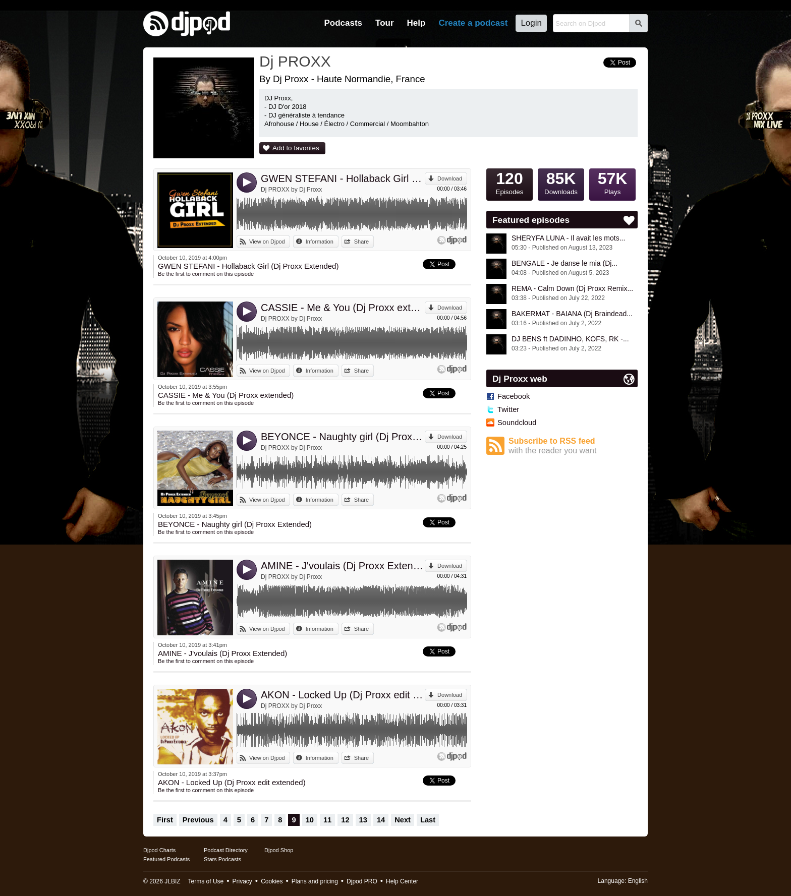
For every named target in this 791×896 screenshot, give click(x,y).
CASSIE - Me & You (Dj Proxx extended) (343, 307)
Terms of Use (206, 881)
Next (402, 820)
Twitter (508, 409)
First (165, 820)
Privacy (242, 881)
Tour (384, 23)
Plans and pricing (315, 881)
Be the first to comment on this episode (206, 274)
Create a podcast (472, 23)
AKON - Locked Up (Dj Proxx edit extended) (343, 694)
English (638, 880)
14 (381, 820)
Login (531, 23)
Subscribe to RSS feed (573, 446)
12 (345, 820)
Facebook (513, 396)
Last (427, 820)
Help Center (402, 881)
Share (361, 241)
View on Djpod (267, 241)
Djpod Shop (279, 850)
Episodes (509, 182)
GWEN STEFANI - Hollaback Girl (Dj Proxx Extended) (343, 178)
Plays (612, 182)
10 (310, 820)
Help (416, 23)
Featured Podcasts (166, 859)
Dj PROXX (295, 61)
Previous (198, 820)
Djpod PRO (362, 881)
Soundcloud (516, 423)
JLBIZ (172, 881)
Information (319, 241)
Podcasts (343, 23)
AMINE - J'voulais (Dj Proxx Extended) (343, 565)
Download (449, 178)
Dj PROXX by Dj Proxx (291, 189)
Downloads (561, 182)
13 (363, 820)
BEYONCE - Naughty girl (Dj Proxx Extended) (343, 436)
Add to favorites (295, 148)
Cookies (271, 881)
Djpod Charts (159, 850)
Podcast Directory (226, 850)
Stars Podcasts (222, 859)
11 (327, 820)
